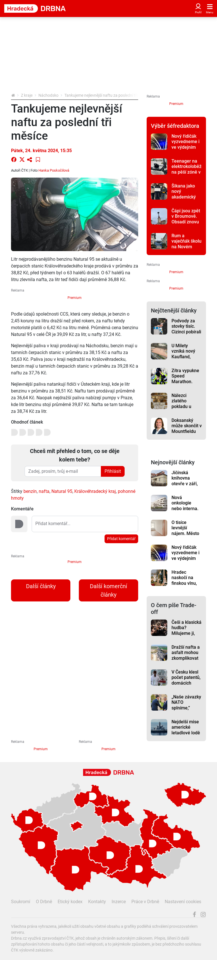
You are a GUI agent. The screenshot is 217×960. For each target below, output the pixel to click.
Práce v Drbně (145, 901)
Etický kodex (70, 901)
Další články (41, 586)
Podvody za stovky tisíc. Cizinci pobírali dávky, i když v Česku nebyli (186, 331)
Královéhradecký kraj (95, 491)
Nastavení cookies (183, 901)
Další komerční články (108, 590)
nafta (44, 491)
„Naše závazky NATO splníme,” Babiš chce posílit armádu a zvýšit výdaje (186, 710)
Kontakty (97, 901)
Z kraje (26, 95)
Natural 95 (61, 491)
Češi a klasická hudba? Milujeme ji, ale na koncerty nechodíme (186, 636)
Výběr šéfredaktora (175, 125)
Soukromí (20, 901)
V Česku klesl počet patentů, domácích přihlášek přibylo (186, 682)
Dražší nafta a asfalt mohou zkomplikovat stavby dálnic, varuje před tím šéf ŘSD (186, 660)
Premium (75, 298)
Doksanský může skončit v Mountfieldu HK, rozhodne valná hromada (187, 434)
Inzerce (119, 901)
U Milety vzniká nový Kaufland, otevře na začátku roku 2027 (185, 359)
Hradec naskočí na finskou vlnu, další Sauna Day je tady (184, 583)
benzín (30, 491)
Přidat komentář (121, 538)
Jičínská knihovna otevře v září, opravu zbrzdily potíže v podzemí (186, 486)
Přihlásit (113, 471)
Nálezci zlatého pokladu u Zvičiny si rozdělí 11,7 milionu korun (185, 409)
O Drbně (44, 901)
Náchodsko (48, 95)
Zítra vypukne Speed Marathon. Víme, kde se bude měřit (185, 381)
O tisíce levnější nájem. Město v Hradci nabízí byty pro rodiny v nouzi (187, 536)
